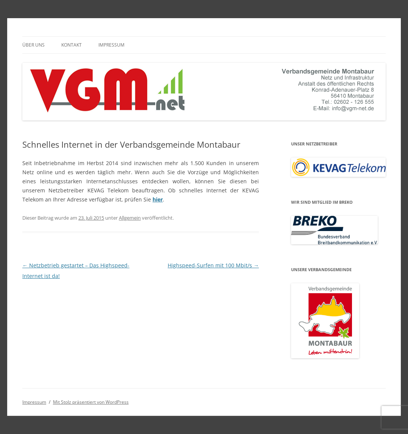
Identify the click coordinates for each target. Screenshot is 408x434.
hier (158, 199)
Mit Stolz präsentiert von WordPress (91, 402)
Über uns (33, 45)
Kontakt (71, 45)
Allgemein (130, 217)
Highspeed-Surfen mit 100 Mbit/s (213, 265)
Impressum (111, 45)
